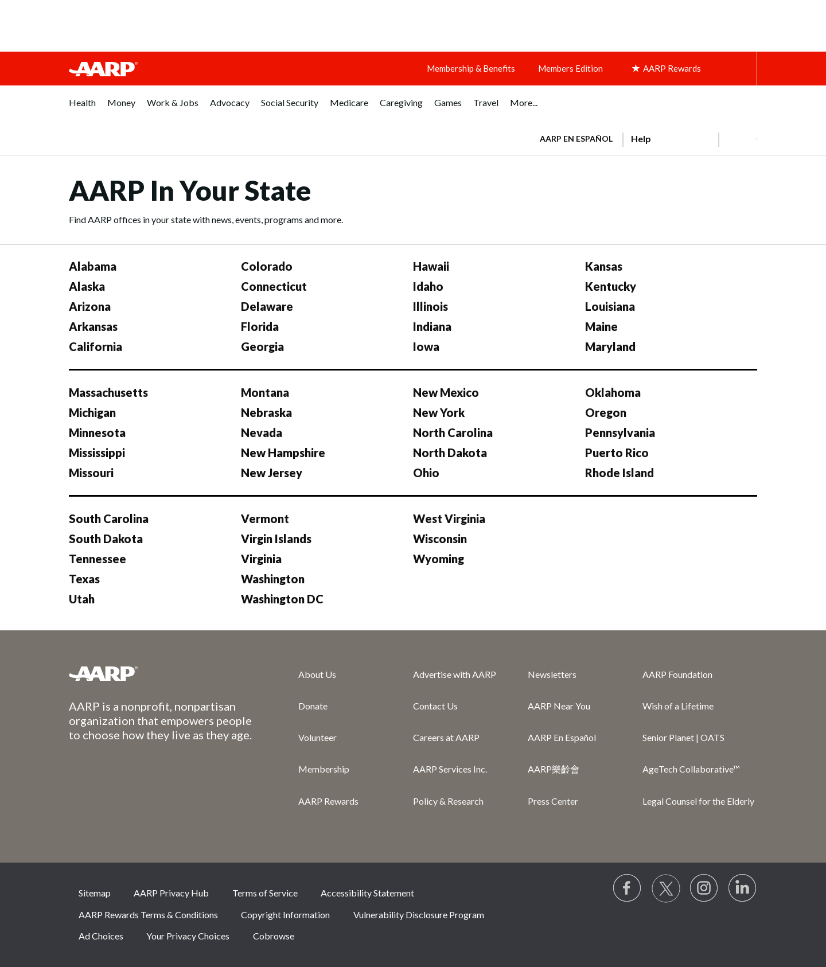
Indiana (432, 326)
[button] (737, 138)
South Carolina (109, 518)
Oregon (605, 412)
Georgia (262, 346)
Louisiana (610, 306)
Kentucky (610, 286)
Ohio (426, 472)
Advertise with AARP (454, 674)
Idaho (428, 286)
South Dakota (106, 538)
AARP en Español (576, 138)
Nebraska (266, 412)
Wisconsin (440, 538)
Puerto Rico (617, 452)
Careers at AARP (446, 737)
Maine (601, 326)
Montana (265, 392)
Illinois (430, 306)
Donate (313, 705)
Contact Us (435, 705)
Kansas (603, 266)
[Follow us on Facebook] (627, 888)
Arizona (90, 306)
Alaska (87, 286)
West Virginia (449, 518)
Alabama (92, 266)
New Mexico (446, 392)
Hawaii (431, 266)
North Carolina (453, 432)
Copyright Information (285, 914)
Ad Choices (101, 935)
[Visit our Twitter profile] (666, 888)
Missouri (91, 472)
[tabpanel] (643, 137)
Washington (273, 579)
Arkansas (93, 326)
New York (439, 412)
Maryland (610, 346)
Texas (84, 579)
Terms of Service (265, 892)
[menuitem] (82, 108)
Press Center (553, 801)
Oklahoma (613, 392)
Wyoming (438, 559)
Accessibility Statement (367, 892)
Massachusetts (108, 392)
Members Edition (570, 68)
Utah (82, 599)
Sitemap (95, 892)
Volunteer (317, 737)
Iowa (426, 346)
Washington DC (282, 599)
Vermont (265, 518)
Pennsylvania (620, 432)
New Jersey (271, 472)
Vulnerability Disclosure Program (418, 914)
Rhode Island (619, 472)
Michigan (92, 412)
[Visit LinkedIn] (742, 888)
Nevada (261, 432)
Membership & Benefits (471, 68)
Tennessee (97, 559)
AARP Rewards (328, 801)
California (95, 346)
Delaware (267, 306)
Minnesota (97, 432)
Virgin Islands (276, 538)
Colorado (267, 266)
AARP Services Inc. (450, 768)
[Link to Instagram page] (704, 888)
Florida (260, 326)
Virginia (261, 559)
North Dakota (450, 452)
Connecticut (274, 286)
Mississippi (97, 452)
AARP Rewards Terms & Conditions (148, 914)
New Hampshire (283, 452)
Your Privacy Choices (187, 935)
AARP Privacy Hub (171, 892)
